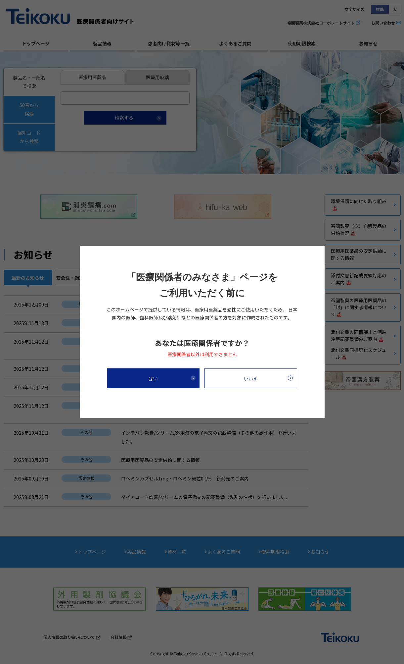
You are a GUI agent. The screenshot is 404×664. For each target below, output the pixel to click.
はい (153, 378)
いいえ (251, 378)
